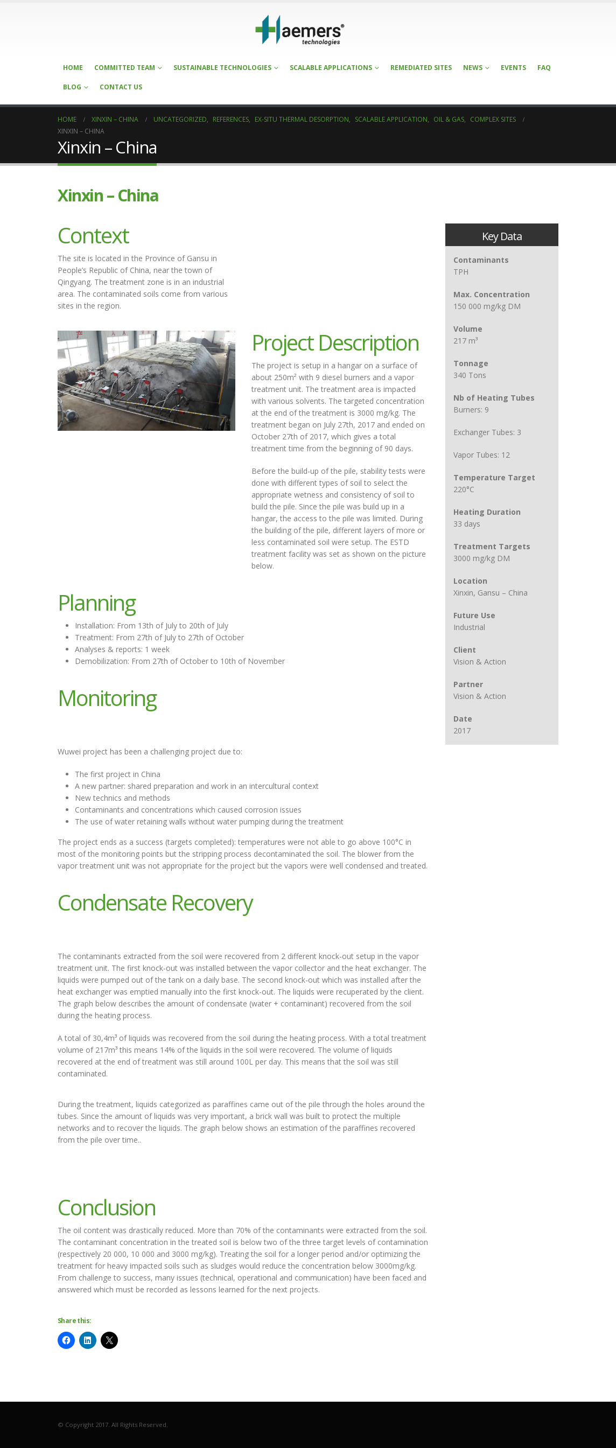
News (472, 67)
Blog (72, 87)
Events (513, 67)
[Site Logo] (300, 30)
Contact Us (121, 87)
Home (73, 67)
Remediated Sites (421, 67)
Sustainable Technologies (222, 67)
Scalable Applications (331, 67)
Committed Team (124, 67)
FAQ (544, 67)
